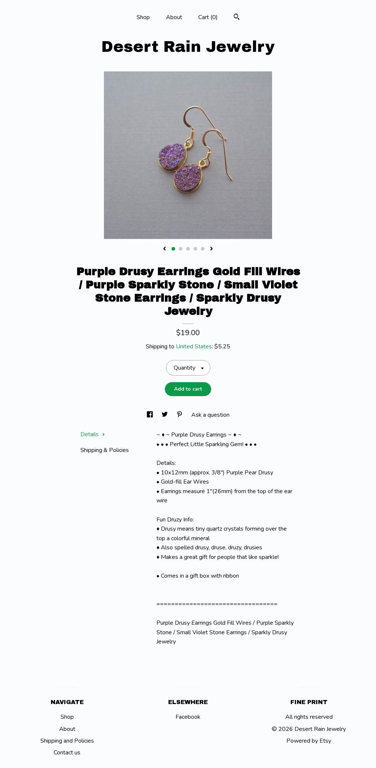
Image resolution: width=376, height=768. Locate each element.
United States (194, 346)
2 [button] (180, 249)
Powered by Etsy (308, 741)
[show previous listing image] (164, 249)
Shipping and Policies (67, 741)
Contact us (67, 753)
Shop (143, 17)
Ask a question (210, 415)
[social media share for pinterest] (180, 415)
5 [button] (203, 249)
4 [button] (195, 249)
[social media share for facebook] (150, 415)
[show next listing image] (211, 249)
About (174, 17)
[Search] (236, 18)
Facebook (188, 717)
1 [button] (173, 249)
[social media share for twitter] (165, 415)
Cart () (208, 17)
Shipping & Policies (104, 450)
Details (92, 434)
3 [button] (188, 249)
